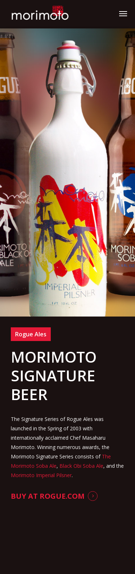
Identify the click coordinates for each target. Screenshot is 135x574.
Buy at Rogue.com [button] (48, 496)
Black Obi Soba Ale (81, 465)
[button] (123, 13)
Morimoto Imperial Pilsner (41, 475)
